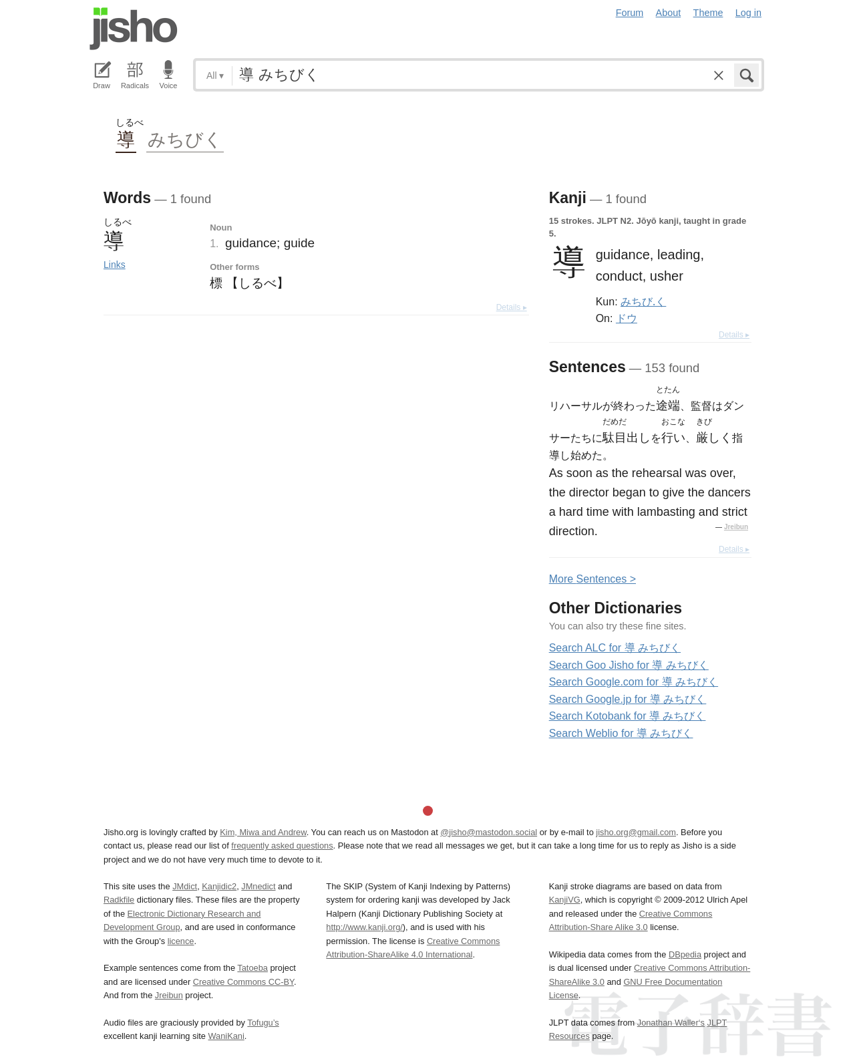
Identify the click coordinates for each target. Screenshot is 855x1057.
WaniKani (226, 1036)
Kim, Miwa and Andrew (263, 832)
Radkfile (119, 900)
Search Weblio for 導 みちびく (621, 733)
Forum (630, 12)
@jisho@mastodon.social (488, 832)
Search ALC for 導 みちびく (615, 647)
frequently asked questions (282, 846)
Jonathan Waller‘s (671, 1023)
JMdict (184, 886)
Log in (748, 12)
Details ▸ (511, 307)
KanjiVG (564, 900)
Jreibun (736, 527)
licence (181, 941)
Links (115, 264)
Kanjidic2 (219, 886)
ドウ (626, 318)
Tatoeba (252, 968)
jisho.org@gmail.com (636, 832)
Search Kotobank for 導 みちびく (627, 716)
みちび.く (643, 301)
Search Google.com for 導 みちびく (633, 682)
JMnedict (258, 886)
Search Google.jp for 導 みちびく (628, 699)
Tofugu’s (263, 1023)
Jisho (134, 28)
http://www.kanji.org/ (364, 927)
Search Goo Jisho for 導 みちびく (629, 665)
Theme (708, 12)
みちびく (185, 138)
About (668, 12)
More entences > (592, 579)
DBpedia (685, 954)
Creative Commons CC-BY (243, 982)
